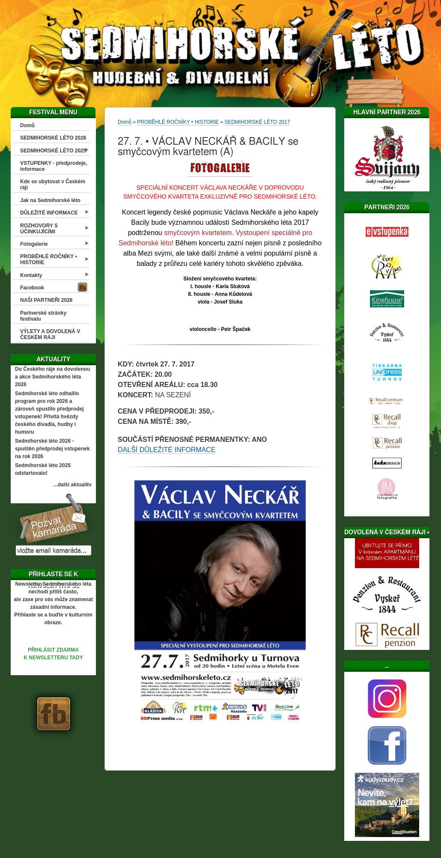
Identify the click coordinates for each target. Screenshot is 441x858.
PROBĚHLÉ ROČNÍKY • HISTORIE (48, 259)
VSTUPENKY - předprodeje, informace (53, 166)
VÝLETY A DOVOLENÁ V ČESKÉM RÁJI (50, 334)
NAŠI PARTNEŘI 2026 (46, 300)
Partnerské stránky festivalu (43, 316)
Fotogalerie (34, 244)
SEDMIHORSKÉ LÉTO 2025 (53, 151)
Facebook (32, 288)
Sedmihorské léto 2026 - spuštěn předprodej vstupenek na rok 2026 (52, 448)
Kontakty (31, 275)
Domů (27, 125)
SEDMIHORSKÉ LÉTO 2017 (257, 122)
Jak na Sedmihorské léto (50, 200)
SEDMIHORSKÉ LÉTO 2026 (53, 138)
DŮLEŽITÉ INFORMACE (49, 213)
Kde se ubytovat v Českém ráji (52, 185)
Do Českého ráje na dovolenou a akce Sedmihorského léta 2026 (52, 376)
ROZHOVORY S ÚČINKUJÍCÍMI (39, 229)
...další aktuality (73, 485)
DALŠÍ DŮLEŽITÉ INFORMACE (166, 449)
